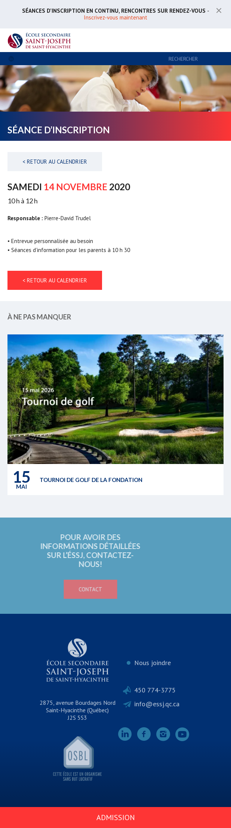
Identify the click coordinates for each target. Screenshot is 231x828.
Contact (51, 589)
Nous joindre (152, 662)
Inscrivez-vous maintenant (115, 17)
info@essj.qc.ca (156, 704)
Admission (115, 817)
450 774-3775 (155, 690)
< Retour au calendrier (54, 161)
